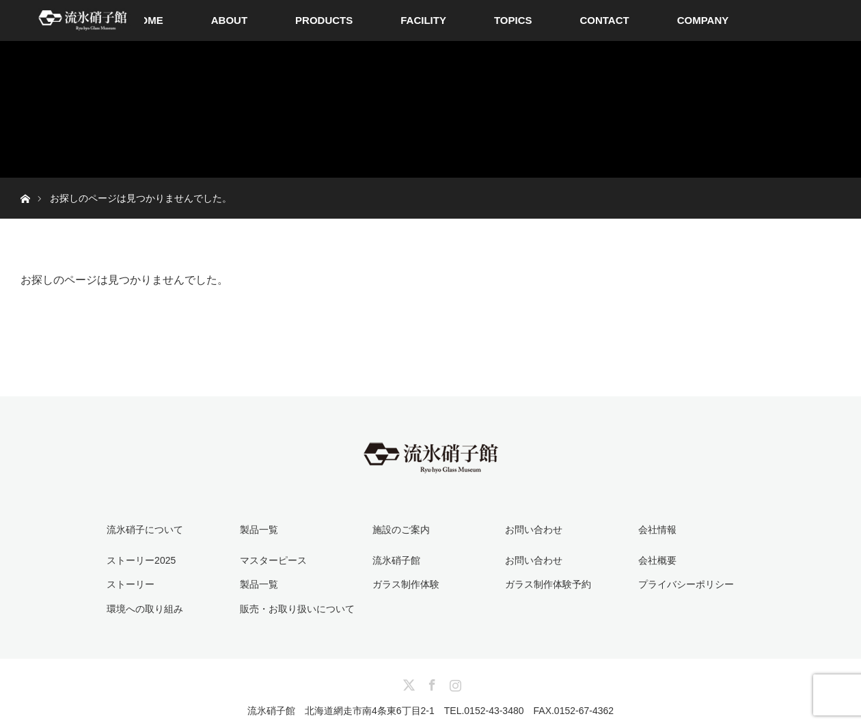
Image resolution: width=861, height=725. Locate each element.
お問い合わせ (533, 560)
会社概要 (657, 560)
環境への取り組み (145, 608)
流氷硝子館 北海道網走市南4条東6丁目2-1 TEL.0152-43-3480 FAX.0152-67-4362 (430, 710)
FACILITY (423, 20)
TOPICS (513, 20)
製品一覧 (259, 584)
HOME (148, 20)
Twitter (407, 682)
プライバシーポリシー (686, 584)
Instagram (453, 682)
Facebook (430, 682)
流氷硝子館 (396, 560)
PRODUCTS (324, 20)
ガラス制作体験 (405, 584)
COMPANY (703, 20)
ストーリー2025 (141, 560)
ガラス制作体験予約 (548, 584)
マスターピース (273, 560)
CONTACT (604, 20)
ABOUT (229, 20)
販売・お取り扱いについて (297, 608)
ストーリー (130, 584)
